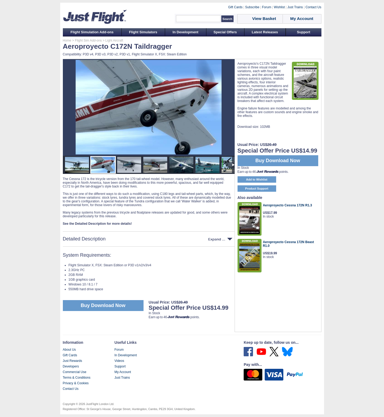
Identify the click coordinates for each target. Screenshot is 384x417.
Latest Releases (265, 32)
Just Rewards (72, 361)
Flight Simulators (143, 32)
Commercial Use (75, 372)
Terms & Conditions (77, 377)
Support (303, 32)
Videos (119, 361)
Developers (71, 366)
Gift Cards (70, 355)
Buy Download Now (103, 305)
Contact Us (71, 389)
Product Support (256, 188)
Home (67, 40)
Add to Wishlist (256, 179)
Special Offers (225, 32)
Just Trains (122, 377)
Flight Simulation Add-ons (92, 32)
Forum (119, 349)
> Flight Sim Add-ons (86, 40)
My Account (123, 372)
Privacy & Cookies (76, 383)
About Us (69, 349)
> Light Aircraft (112, 40)
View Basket (264, 18)
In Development (185, 32)
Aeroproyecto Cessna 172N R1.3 (287, 205)
